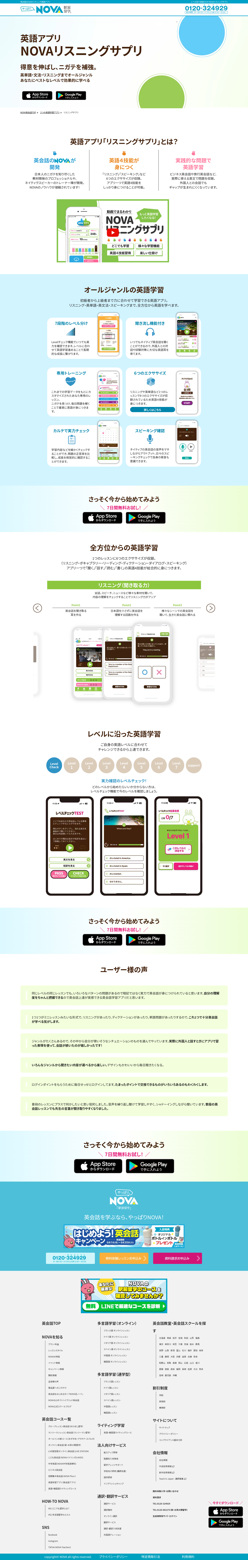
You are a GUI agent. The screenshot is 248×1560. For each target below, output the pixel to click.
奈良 (195, 1356)
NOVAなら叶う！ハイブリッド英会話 (63, 1400)
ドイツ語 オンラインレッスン (116, 1336)
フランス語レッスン (112, 1381)
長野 (161, 1350)
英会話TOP (51, 1323)
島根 (175, 1362)
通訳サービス (110, 1503)
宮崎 (161, 1375)
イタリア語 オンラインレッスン (117, 1342)
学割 (161, 1395)
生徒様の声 (53, 1381)
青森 (169, 1337)
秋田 (186, 1337)
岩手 (175, 1337)
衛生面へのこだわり (57, 1387)
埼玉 (175, 1344)
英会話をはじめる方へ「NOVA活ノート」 (65, 1393)
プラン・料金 (53, 1344)
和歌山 (162, 1362)
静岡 (167, 1356)
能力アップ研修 (111, 1452)
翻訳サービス (110, 1522)
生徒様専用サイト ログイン (165, 1516)
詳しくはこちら (152, 410)
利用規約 (188, 1556)
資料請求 (157, 1497)
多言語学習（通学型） (114, 1374)
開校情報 (52, 1375)
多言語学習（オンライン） (117, 1323)
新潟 (173, 1350)
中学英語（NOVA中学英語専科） (62, 1463)
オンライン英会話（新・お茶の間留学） (64, 1444)
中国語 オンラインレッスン (115, 1355)
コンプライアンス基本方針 (170, 1439)
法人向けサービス (111, 1445)
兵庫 (190, 1356)
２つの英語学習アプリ (49, 112)
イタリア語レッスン (112, 1393)
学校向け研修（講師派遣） (115, 1471)
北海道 (162, 1337)
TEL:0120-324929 (161, 1503)
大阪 (173, 1356)
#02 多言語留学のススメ (59, 1514)
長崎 (184, 1369)
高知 (173, 1369)
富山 (178, 1350)
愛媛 (161, 1369)
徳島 (167, 1369)
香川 (197, 1362)
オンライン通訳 (110, 1516)
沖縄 (175, 1375)
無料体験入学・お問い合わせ (166, 1491)
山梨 (167, 1350)
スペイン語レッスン (112, 1400)
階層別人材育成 (111, 1458)
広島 (186, 1362)
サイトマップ (164, 1427)
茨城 (186, 1344)
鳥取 (169, 1362)
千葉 (180, 1344)
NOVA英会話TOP (28, 112)
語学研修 (108, 1477)
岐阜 (201, 1350)
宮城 (180, 1337)
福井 (190, 1350)
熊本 (201, 1369)
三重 (161, 1356)
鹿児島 (168, 1375)
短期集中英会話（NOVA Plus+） (62, 1476)
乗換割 (162, 1407)
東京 (161, 1344)
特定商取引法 (150, 1556)
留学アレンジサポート (113, 1464)
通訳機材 (108, 1509)
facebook (52, 1534)
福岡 (178, 1369)
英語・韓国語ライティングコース (62, 1488)
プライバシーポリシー (168, 1433)
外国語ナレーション (112, 1534)
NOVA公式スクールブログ (59, 1406)
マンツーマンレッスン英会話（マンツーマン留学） (69, 1432)
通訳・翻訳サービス (112, 1496)
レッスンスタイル (55, 1350)
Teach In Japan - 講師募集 (172, 1478)
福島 (197, 1337)
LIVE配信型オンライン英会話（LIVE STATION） (68, 1451)
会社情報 (163, 1459)
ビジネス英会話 (55, 1469)
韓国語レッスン (110, 1412)
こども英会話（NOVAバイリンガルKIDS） (66, 1457)
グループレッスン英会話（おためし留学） (65, 1426)
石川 (184, 1350)
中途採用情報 (167, 1466)
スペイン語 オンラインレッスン (117, 1349)
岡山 (180, 1362)
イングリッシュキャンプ (114, 1483)
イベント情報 (54, 1362)
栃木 (192, 1344)
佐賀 (190, 1369)
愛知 (195, 1350)
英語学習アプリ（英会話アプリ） (62, 1482)
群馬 (197, 1344)
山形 (192, 1337)
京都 (178, 1356)
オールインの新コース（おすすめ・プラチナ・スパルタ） (71, 1438)
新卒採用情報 (167, 1472)
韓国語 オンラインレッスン (115, 1361)
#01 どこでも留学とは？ (58, 1508)
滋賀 (184, 1356)
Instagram (53, 1540)
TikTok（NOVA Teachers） (59, 1547)
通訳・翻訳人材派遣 (112, 1528)
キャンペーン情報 (56, 1369)
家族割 (162, 1401)
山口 (192, 1362)
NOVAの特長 (54, 1356)
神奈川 (168, 1344)
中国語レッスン (110, 1406)
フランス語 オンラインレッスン (117, 1330)
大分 (195, 1369)
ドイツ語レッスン (111, 1387)
